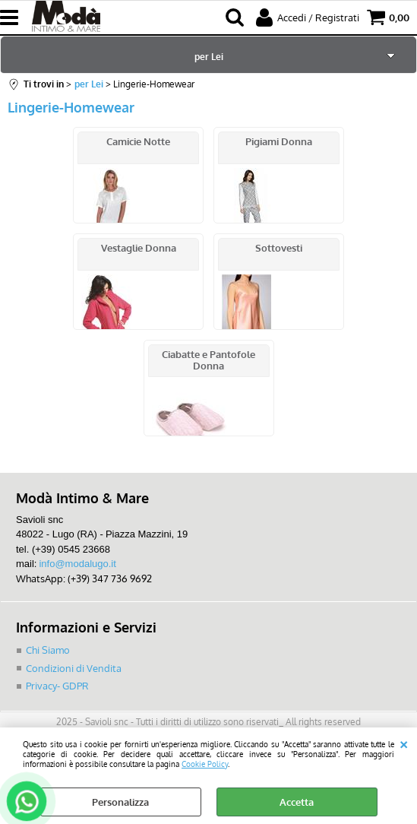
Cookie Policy (205, 764)
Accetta (297, 802)
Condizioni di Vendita (74, 668)
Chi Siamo (48, 650)
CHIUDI (403, 742)
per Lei (208, 56)
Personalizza (120, 802)
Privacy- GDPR (57, 686)
